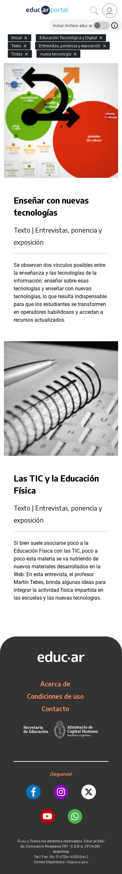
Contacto (55, 709)
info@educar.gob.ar (77, 862)
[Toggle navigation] (6, 3)
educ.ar (25, 841)
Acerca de (55, 684)
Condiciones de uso (55, 696)
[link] (109, 10)
